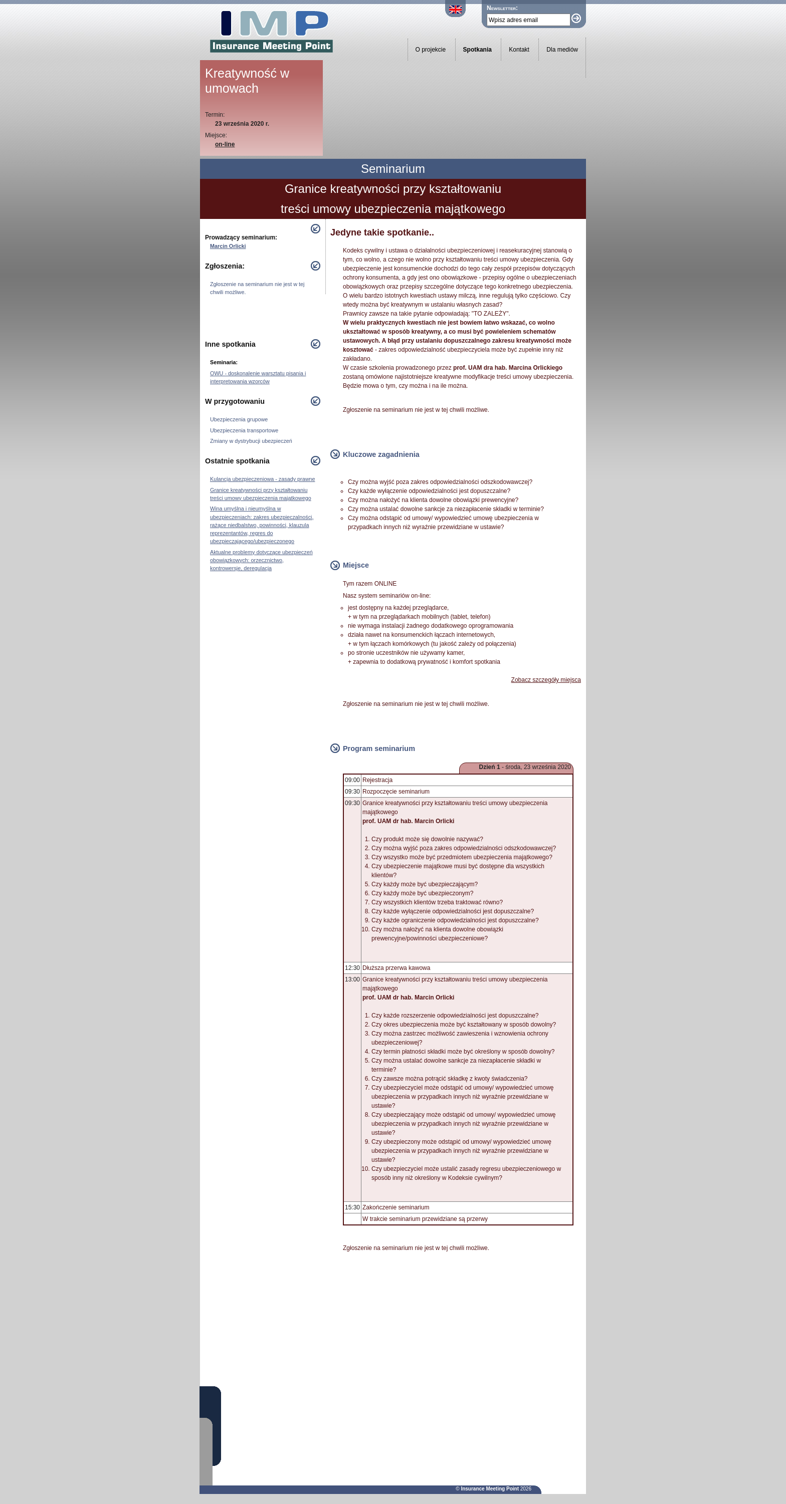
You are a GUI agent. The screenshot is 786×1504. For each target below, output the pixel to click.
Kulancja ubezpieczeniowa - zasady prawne (262, 479)
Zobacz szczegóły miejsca (546, 679)
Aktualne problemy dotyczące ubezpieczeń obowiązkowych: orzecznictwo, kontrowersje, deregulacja (261, 560)
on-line (225, 144)
